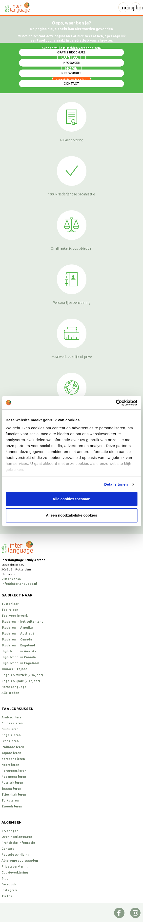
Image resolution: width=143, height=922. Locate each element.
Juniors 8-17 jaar (14, 669)
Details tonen (116, 484)
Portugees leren (13, 770)
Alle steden (10, 692)
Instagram (9, 890)
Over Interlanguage (16, 836)
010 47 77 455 (11, 578)
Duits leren (10, 729)
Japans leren (11, 753)
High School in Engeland (20, 663)
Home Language (13, 686)
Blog (4, 878)
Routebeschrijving (15, 854)
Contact (71, 83)
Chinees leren (12, 723)
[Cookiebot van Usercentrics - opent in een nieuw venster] (115, 403)
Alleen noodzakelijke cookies (71, 515)
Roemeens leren (13, 776)
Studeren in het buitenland (22, 621)
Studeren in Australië (18, 633)
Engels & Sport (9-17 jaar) (20, 681)
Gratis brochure (71, 52)
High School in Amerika (19, 651)
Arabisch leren (12, 717)
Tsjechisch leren (13, 794)
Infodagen (72, 62)
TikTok (6, 896)
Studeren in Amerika (17, 627)
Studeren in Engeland (18, 645)
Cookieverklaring (14, 872)
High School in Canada (18, 657)
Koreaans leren (13, 758)
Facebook (8, 884)
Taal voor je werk (14, 615)
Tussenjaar (10, 603)
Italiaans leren (12, 747)
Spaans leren (11, 788)
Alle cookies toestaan (71, 499)
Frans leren (10, 741)
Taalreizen (9, 609)
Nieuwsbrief (71, 73)
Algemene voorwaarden (19, 860)
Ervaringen (10, 830)
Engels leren (11, 735)
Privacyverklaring (14, 866)
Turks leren (10, 800)
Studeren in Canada (16, 639)
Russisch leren (12, 782)
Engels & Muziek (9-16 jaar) (22, 675)
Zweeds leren (11, 806)
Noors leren (10, 764)
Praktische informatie (18, 842)
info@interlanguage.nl (19, 583)
